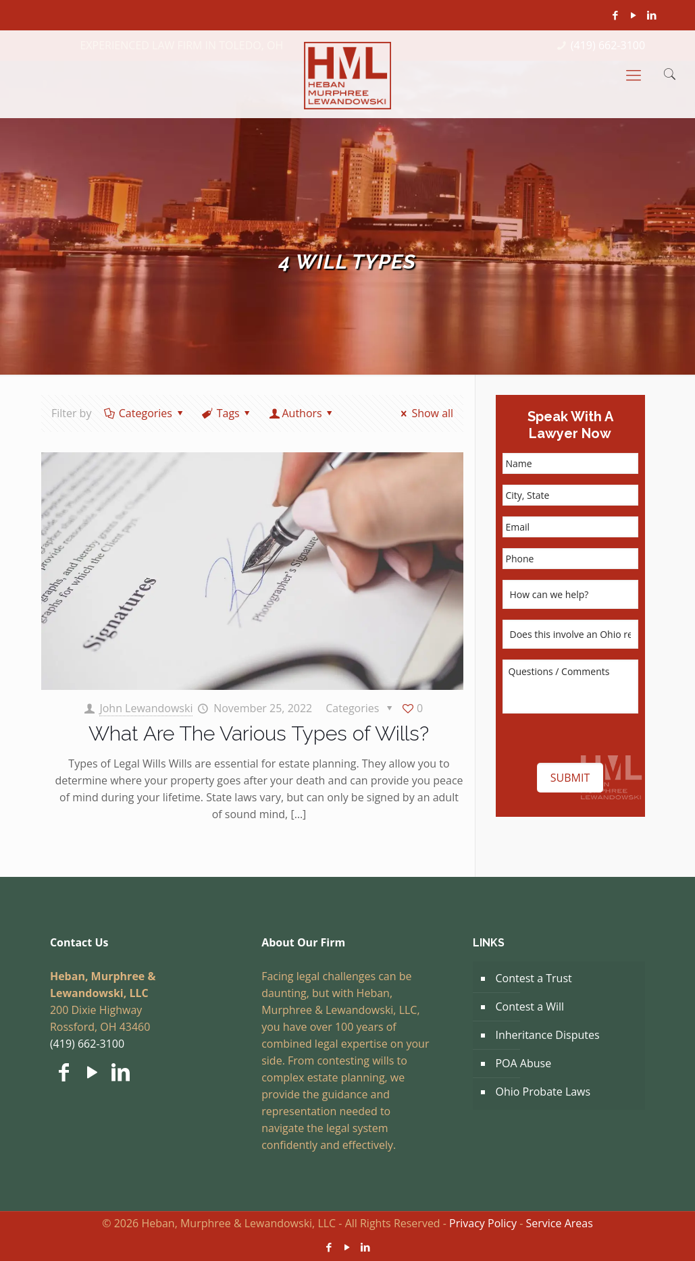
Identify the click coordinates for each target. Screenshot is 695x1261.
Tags (227, 413)
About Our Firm (303, 942)
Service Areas (559, 1223)
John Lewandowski (145, 708)
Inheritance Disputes (547, 1034)
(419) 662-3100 (87, 1043)
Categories (144, 413)
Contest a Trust (533, 978)
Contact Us (79, 942)
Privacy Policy (483, 1223)
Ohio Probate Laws (542, 1091)
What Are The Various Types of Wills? (258, 733)
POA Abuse (523, 1063)
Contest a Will (529, 1006)
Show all (424, 413)
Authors (302, 413)
